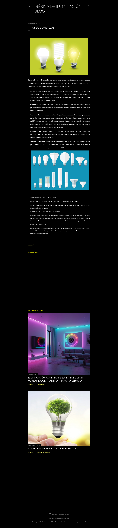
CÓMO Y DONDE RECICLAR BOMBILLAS (52, 448)
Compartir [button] (31, 245)
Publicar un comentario (43, 452)
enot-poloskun (64, 518)
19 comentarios (40, 384)
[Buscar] (88, 6)
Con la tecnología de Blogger (59, 514)
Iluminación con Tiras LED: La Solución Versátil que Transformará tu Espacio (55, 379)
